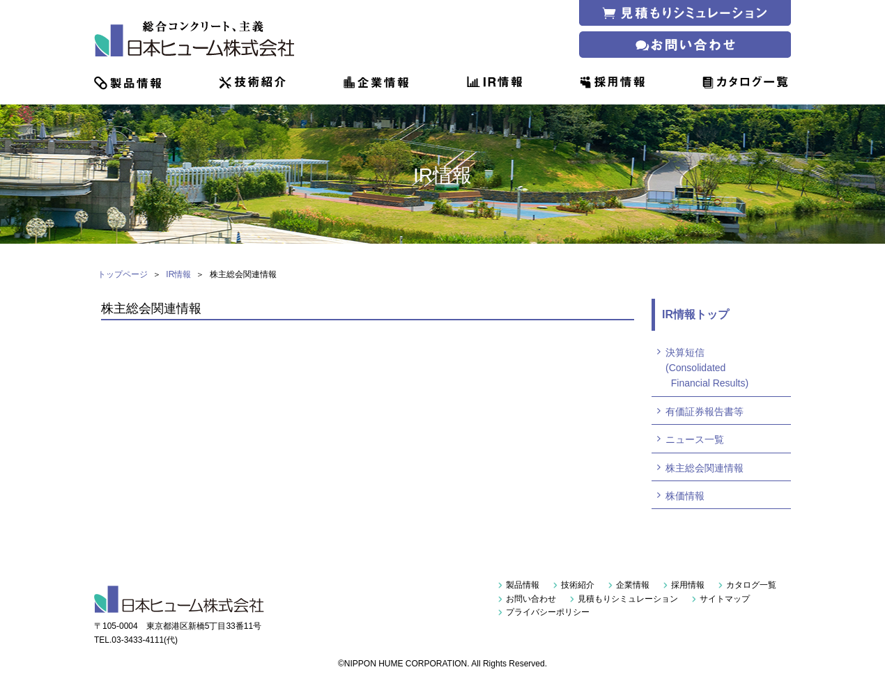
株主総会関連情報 (704, 468)
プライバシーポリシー (548, 612)
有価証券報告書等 (704, 411)
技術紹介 (577, 585)
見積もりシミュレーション (628, 599)
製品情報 (522, 585)
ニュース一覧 (694, 439)
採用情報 (688, 585)
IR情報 (178, 274)
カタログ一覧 (751, 585)
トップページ (123, 274)
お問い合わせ (531, 599)
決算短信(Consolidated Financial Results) (706, 368)
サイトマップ (725, 599)
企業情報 (632, 585)
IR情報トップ (695, 314)
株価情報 (685, 495)
